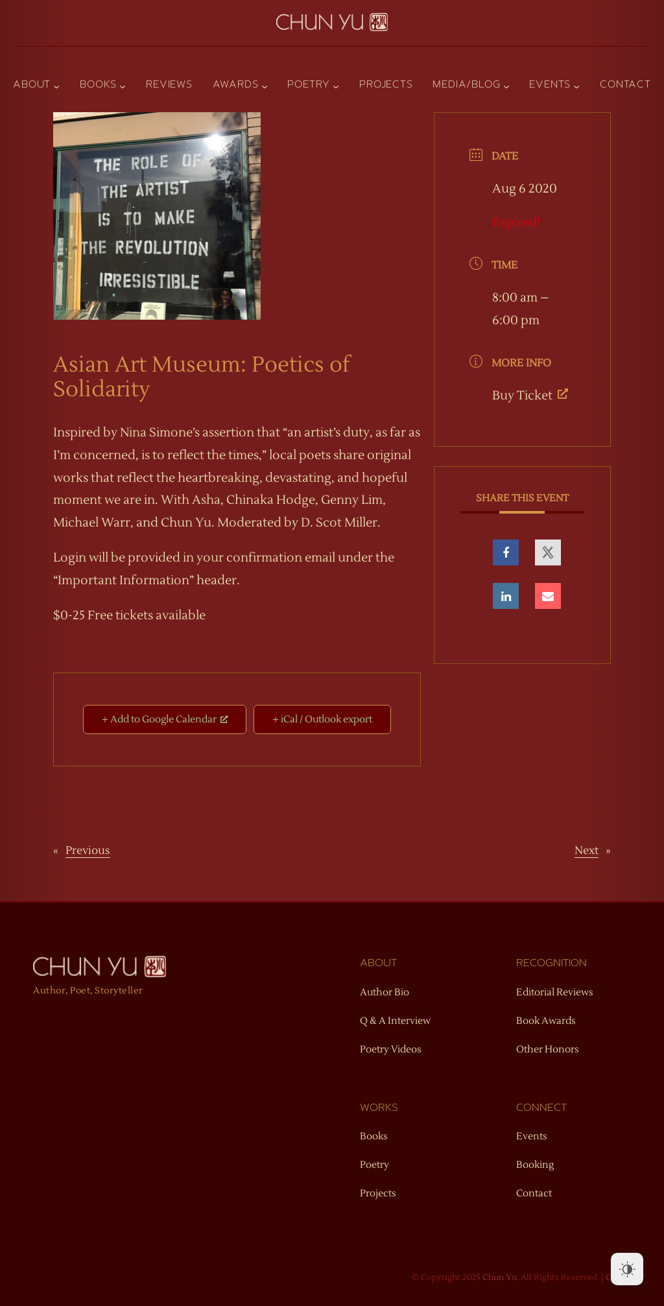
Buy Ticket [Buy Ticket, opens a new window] (530, 395)
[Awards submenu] (264, 86)
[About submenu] (56, 86)
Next (587, 851)
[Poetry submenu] (336, 86)
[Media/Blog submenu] (506, 86)
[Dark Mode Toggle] (627, 1269)
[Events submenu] (576, 86)
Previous (87, 851)
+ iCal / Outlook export (322, 719)
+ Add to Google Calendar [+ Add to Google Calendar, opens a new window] (165, 719)
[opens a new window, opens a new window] (506, 552)
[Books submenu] (122, 86)
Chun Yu (499, 1277)
